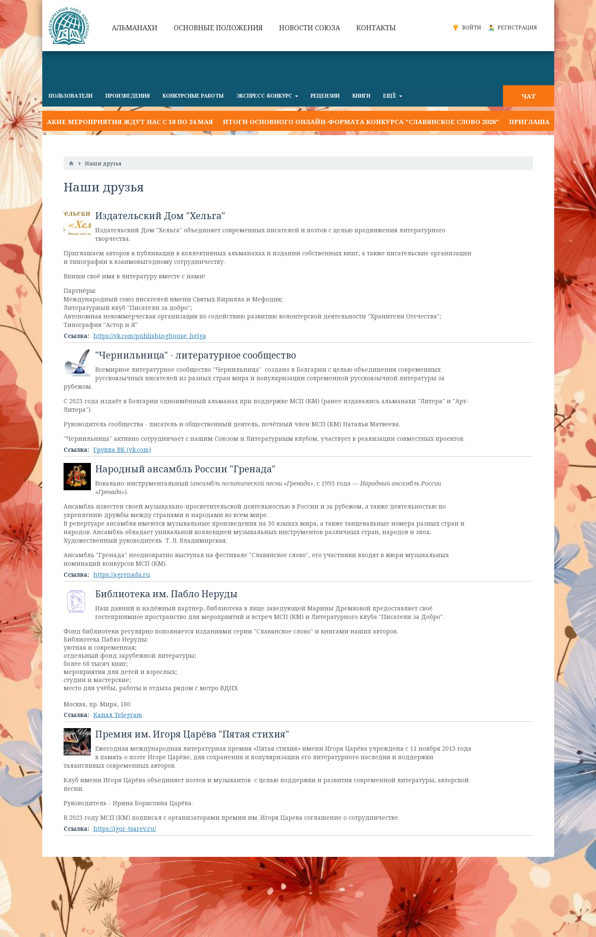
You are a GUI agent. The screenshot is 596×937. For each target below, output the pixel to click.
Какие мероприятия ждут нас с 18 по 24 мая (127, 121)
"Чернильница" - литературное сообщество (195, 355)
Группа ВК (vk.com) (122, 449)
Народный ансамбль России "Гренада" (185, 469)
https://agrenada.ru (121, 574)
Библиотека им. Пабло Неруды (166, 594)
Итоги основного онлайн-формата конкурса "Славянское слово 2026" (361, 121)
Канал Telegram (117, 715)
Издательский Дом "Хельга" (160, 216)
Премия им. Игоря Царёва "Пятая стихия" (192, 734)
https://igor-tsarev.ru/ (124, 828)
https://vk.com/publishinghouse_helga (149, 336)
